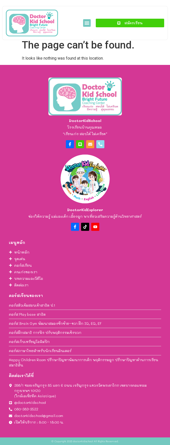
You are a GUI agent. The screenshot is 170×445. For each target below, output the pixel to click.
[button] (87, 23)
